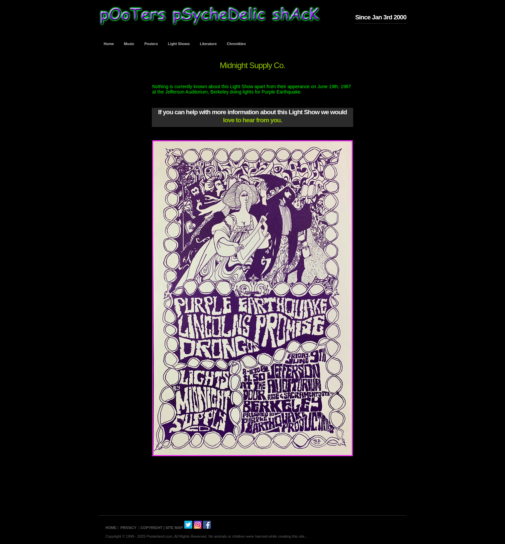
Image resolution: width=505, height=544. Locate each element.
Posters (151, 44)
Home (109, 44)
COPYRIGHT (151, 528)
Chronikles (236, 44)
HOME (110, 528)
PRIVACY (128, 528)
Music (129, 44)
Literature (208, 44)
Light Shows (179, 44)
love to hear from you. (252, 120)
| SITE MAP (173, 528)
